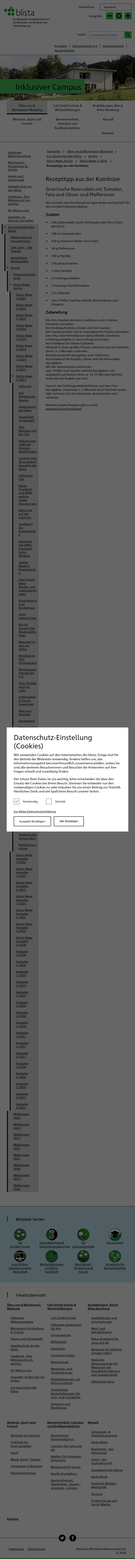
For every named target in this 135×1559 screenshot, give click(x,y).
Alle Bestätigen (68, 821)
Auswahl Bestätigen (32, 821)
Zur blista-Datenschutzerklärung (35, 811)
